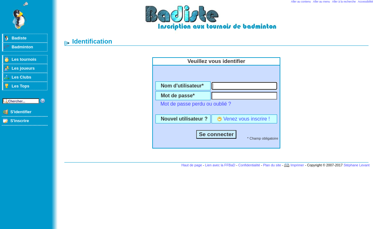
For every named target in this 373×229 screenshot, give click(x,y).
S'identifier (20, 111)
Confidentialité (249, 165)
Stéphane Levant (357, 165)
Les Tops (20, 86)
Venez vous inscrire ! (246, 118)
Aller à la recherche (344, 1)
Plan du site (272, 165)
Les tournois (23, 59)
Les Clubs (21, 77)
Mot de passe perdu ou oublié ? (196, 104)
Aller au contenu (301, 1)
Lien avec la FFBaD (220, 165)
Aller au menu (321, 1)
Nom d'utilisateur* (182, 85)
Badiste (18, 38)
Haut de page (191, 165)
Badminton (22, 47)
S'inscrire (19, 120)
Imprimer (297, 165)
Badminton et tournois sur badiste (218, 20)
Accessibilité (365, 1)
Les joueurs (23, 68)
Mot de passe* (178, 95)
